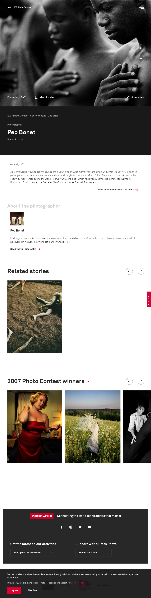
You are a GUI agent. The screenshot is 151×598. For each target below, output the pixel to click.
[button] (129, 271)
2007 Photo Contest (22, 7)
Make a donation (88, 552)
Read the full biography (23, 249)
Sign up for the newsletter (27, 552)
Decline (32, 590)
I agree (14, 590)
